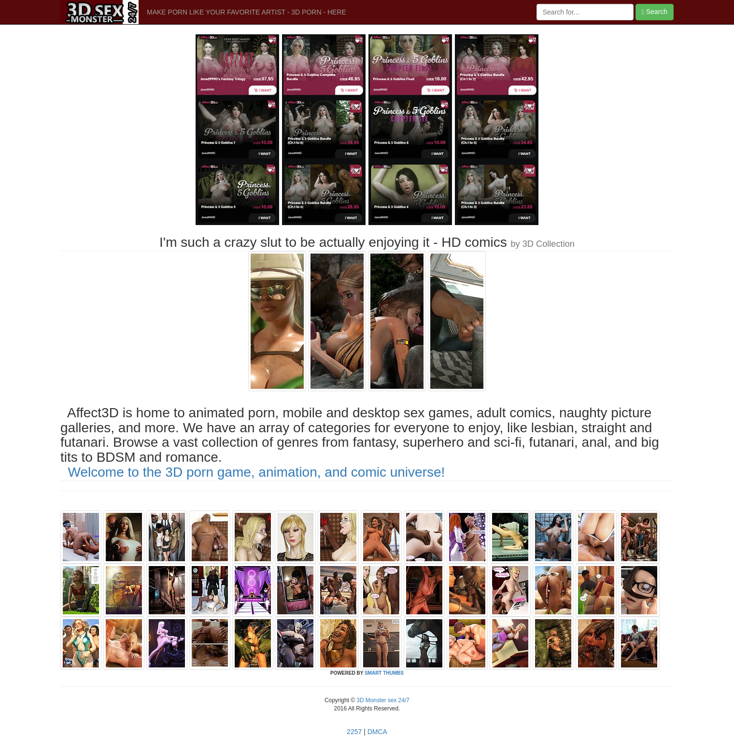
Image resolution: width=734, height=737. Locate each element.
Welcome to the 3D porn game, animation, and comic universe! (256, 472)
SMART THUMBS (384, 673)
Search (654, 12)
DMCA (377, 732)
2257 (354, 732)
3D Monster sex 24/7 (382, 700)
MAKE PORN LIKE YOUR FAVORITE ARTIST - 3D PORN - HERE (246, 12)
